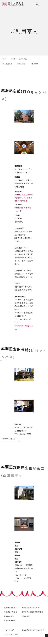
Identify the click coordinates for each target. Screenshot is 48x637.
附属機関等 (26, 583)
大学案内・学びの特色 (19, 59)
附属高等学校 (9, 587)
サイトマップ (9, 596)
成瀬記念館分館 (9, 405)
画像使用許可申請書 (11, 207)
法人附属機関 (7, 64)
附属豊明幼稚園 (9, 574)
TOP (4, 59)
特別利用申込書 (9, 204)
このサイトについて (11, 601)
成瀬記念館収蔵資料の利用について (17, 201)
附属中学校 (8, 583)
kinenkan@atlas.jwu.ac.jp (19, 297)
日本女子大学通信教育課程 (31, 578)
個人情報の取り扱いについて (32, 596)
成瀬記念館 (21, 64)
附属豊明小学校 (9, 578)
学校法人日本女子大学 (30, 574)
